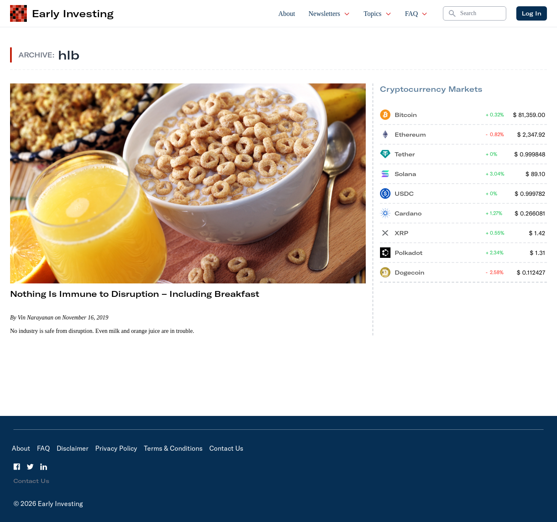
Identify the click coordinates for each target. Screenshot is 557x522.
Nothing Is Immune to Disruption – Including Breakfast (134, 293)
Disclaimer (72, 448)
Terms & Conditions (173, 448)
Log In (531, 13)
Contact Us (226, 448)
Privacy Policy (116, 448)
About (286, 13)
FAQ (416, 13)
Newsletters (330, 13)
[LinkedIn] (43, 466)
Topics (377, 13)
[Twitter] (30, 466)
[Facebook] (16, 466)
